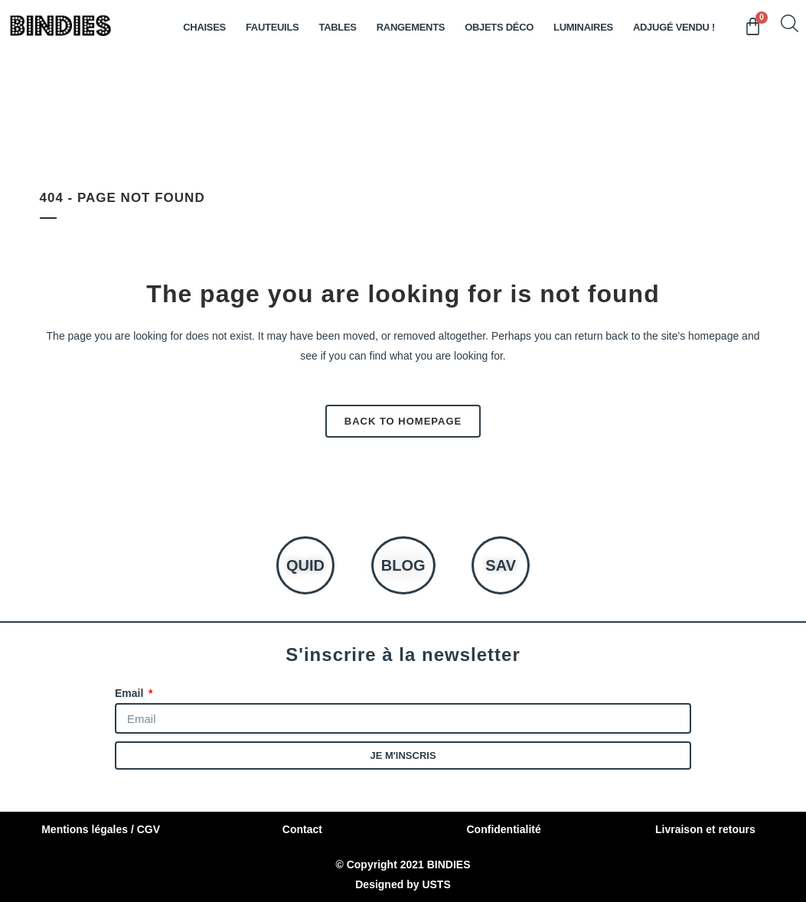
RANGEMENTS (411, 27)
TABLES (337, 27)
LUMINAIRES (583, 27)
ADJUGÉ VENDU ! (674, 27)
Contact (302, 829)
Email (130, 693)
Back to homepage (403, 421)
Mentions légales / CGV (100, 829)
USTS (436, 884)
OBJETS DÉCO (499, 27)
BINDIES (449, 864)
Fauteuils (272, 27)
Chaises (204, 27)
